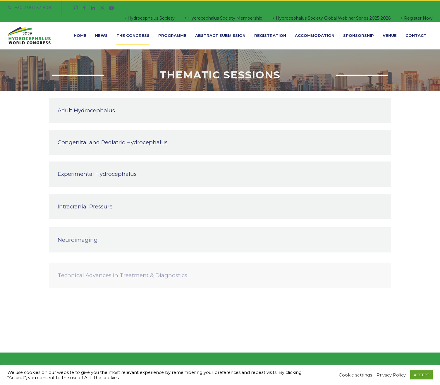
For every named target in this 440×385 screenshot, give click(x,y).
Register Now (418, 18)
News (101, 35)
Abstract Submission (220, 35)
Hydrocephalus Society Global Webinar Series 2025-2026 (333, 18)
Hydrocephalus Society (151, 18)
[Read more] (29, 8)
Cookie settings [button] (355, 375)
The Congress (132, 35)
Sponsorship (358, 35)
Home (80, 35)
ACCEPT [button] (421, 374)
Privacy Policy (391, 375)
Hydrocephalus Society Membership (225, 18)
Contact (416, 35)
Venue (390, 35)
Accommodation (314, 35)
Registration (270, 35)
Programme (172, 35)
